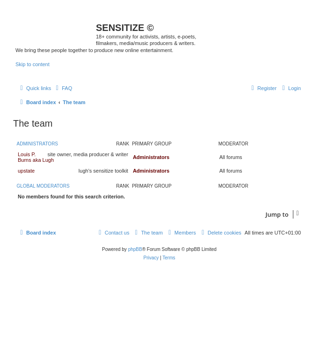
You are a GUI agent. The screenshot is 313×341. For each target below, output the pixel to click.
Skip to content (32, 64)
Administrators (37, 143)
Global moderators (43, 186)
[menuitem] (62, 88)
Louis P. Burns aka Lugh (36, 157)
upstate (26, 171)
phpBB (135, 249)
